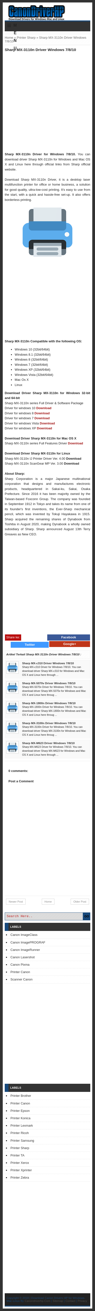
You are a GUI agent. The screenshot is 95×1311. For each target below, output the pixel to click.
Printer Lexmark (21, 1125)
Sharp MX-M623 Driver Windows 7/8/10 (48, 743)
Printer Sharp (26, 37)
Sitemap (58, 1300)
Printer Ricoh (19, 1133)
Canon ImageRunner (25, 950)
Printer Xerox (19, 1163)
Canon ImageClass (24, 935)
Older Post (79, 901)
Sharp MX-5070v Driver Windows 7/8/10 (48, 683)
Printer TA (17, 1155)
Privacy (82, 1300)
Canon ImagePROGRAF (27, 942)
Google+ (69, 644)
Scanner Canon (21, 979)
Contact (70, 1300)
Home (9, 37)
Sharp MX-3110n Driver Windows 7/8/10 (40, 50)
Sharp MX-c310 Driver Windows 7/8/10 (48, 663)
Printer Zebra (19, 1177)
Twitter (30, 645)
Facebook (68, 637)
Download (43, 408)
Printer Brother (20, 1096)
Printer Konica (20, 1118)
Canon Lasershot (22, 957)
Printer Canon (20, 972)
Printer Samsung (22, 1140)
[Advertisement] (47, 102)
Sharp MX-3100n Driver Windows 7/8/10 (49, 723)
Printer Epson (20, 1111)
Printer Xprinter (21, 1170)
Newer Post (16, 901)
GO (86, 916)
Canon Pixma (20, 964)
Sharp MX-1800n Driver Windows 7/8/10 (49, 703)
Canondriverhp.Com (37, 1300)
